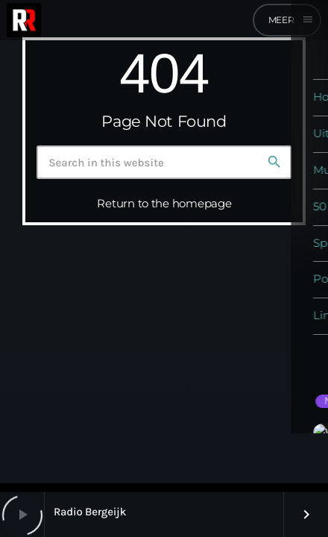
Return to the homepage (164, 203)
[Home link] (24, 20)
